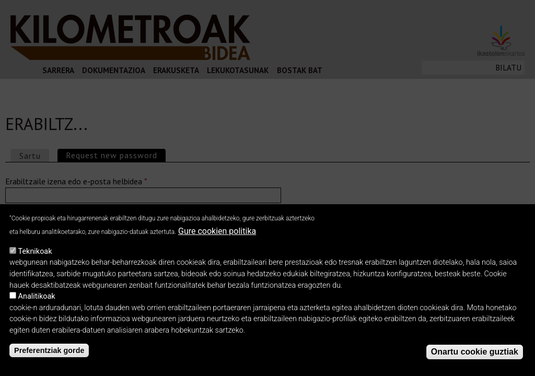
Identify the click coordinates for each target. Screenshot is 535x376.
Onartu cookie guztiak (474, 351)
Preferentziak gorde (49, 350)
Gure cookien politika (217, 231)
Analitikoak (36, 296)
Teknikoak (35, 251)
